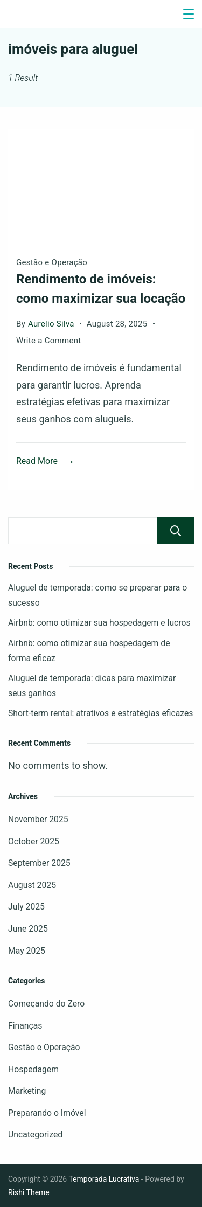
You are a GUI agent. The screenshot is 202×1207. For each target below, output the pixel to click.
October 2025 (33, 841)
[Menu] (188, 14)
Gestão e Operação (51, 262)
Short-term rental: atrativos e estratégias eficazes (100, 713)
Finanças (25, 1026)
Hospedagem (33, 1069)
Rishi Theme (29, 1192)
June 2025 (28, 929)
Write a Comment (48, 341)
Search (175, 530)
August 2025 (32, 885)
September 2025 (39, 863)
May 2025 (26, 951)
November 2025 (38, 819)
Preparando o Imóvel (47, 1113)
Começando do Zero (46, 1003)
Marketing (27, 1091)
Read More (37, 461)
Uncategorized (35, 1134)
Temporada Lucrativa (103, 1179)
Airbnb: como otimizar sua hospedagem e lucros (99, 623)
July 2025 (26, 906)
